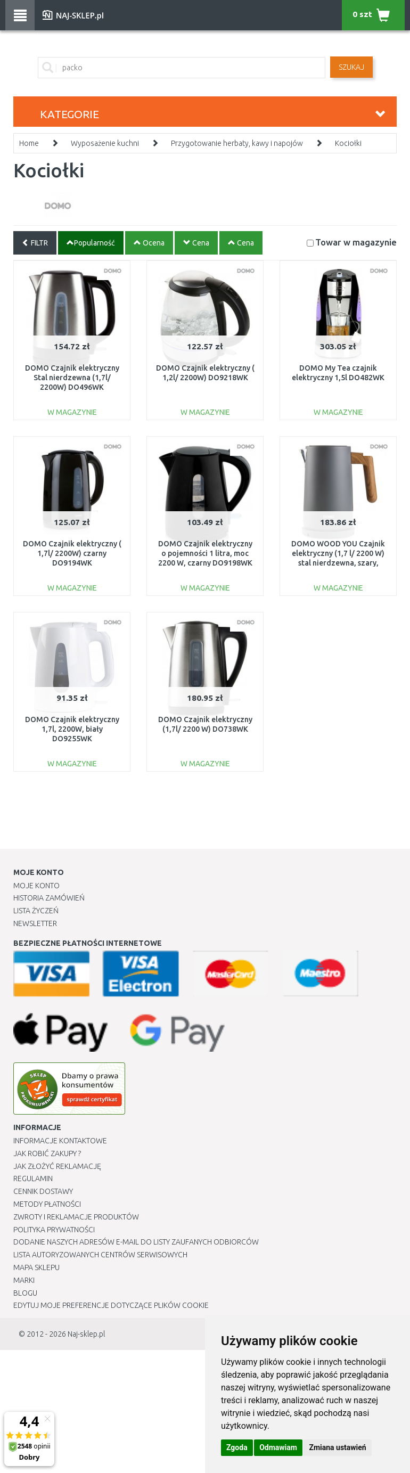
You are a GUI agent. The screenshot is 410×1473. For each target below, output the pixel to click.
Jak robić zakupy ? (47, 1153)
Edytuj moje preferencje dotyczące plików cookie (111, 1305)
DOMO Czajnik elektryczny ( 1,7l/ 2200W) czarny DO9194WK (72, 553)
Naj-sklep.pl (86, 1334)
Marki (24, 1280)
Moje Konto (36, 885)
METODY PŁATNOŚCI (47, 1204)
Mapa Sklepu (36, 1267)
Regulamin (33, 1178)
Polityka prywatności (54, 1229)
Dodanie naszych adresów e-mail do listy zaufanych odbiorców (136, 1242)
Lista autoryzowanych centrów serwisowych (100, 1254)
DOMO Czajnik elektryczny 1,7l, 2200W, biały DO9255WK (72, 729)
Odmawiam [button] (278, 1447)
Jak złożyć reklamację (57, 1166)
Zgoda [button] (237, 1447)
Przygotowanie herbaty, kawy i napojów (237, 143)
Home (29, 143)
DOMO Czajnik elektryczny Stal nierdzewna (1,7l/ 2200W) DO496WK (72, 377)
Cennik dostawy (43, 1191)
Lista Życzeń (36, 910)
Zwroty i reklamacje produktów (76, 1217)
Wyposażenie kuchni (105, 143)
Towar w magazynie (356, 242)
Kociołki (348, 143)
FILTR (35, 243)
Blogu (25, 1293)
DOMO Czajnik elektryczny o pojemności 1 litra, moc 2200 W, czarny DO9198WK (205, 553)
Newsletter (35, 923)
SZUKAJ (351, 67)
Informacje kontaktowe (60, 1140)
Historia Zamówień (49, 898)
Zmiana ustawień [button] (337, 1447)
